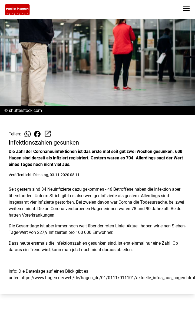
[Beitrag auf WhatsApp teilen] (27, 134)
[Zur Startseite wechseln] (17, 9)
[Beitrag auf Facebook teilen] (37, 134)
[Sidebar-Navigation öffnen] (186, 9)
